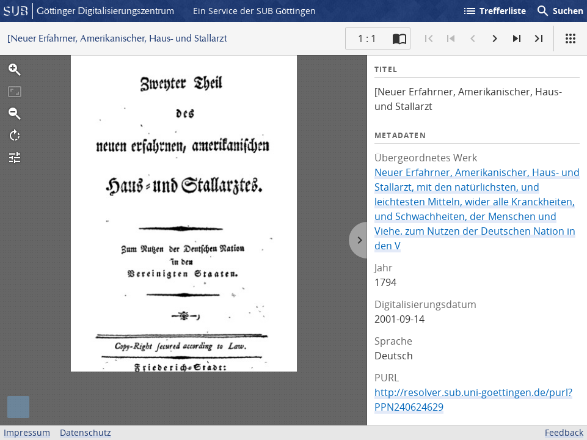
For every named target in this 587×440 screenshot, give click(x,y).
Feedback (564, 432)
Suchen (559, 11)
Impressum (27, 432)
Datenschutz (85, 432)
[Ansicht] (570, 38)
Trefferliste (494, 11)
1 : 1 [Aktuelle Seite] (367, 38)
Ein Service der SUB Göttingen (254, 10)
